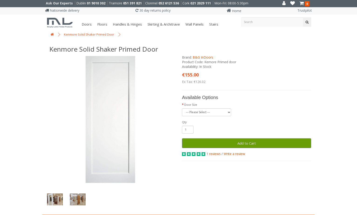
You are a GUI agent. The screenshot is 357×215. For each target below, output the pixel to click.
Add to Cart (246, 143)
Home (234, 11)
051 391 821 (132, 3)
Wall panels (194, 24)
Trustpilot (304, 10)
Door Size (190, 105)
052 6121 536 (168, 3)
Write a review (234, 154)
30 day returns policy (153, 10)
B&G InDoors (203, 57)
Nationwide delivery (62, 10)
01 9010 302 (96, 3)
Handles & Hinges (127, 24)
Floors (101, 24)
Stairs (213, 24)
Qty (184, 122)
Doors (86, 24)
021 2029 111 (200, 3)
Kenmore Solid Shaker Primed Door (89, 34)
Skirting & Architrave (163, 24)
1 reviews (213, 154)
